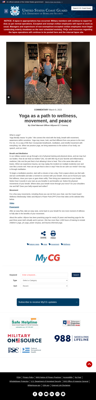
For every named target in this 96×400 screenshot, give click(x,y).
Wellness (65, 244)
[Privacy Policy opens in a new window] (28, 377)
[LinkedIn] (52, 394)
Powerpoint (14, 207)
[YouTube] (46, 394)
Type (15, 280)
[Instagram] (57, 394)
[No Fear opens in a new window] (78, 377)
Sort (15, 286)
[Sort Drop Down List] (44, 286)
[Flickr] (63, 394)
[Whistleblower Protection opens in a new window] (19, 381)
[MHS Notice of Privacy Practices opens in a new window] (48, 377)
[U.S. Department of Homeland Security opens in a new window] (46, 381)
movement (53, 244)
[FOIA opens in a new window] (19, 377)
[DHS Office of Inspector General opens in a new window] (75, 381)
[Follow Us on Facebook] (35, 394)
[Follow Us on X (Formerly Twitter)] (40, 394)
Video (12, 203)
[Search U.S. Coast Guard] (81, 8)
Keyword (13, 275)
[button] (54, 2)
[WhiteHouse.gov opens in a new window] (34, 385)
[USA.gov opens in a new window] (45, 385)
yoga (43, 244)
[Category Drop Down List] (44, 280)
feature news (32, 244)
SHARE (43, 235)
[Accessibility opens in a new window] (68, 377)
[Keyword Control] (44, 275)
